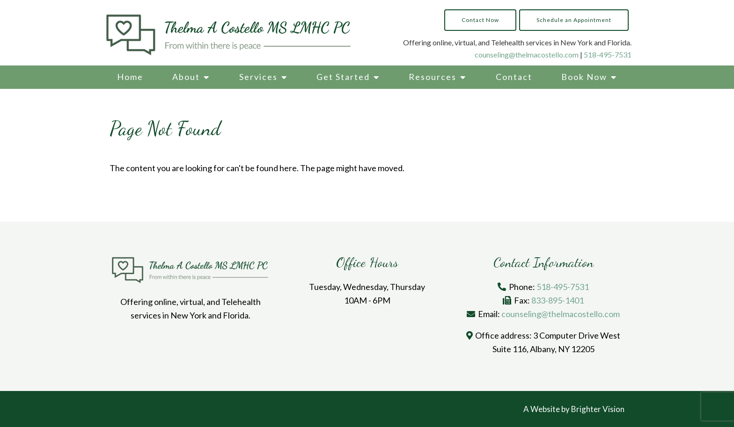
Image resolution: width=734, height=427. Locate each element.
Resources (432, 77)
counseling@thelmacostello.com (527, 54)
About (186, 77)
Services (258, 77)
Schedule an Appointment (573, 19)
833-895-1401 (557, 300)
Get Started (343, 77)
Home (130, 77)
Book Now (584, 77)
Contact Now (480, 19)
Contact (514, 77)
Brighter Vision (597, 409)
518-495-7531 (607, 54)
